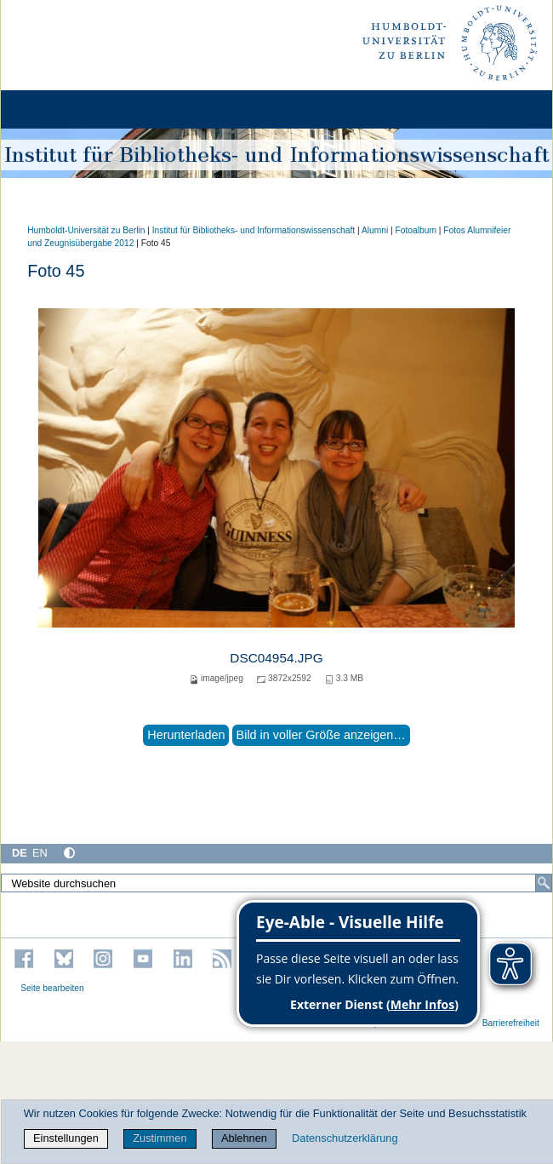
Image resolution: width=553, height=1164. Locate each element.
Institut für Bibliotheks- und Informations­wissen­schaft (253, 230)
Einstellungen (66, 1138)
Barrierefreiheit (510, 1023)
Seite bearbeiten (52, 988)
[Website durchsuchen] (276, 883)
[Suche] (543, 883)
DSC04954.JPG (276, 658)
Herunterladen (186, 735)
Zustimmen (159, 1138)
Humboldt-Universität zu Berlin (86, 230)
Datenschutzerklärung (344, 1138)
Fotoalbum (416, 230)
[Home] (61, 109)
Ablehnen (244, 1138)
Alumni (375, 230)
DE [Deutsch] (19, 852)
